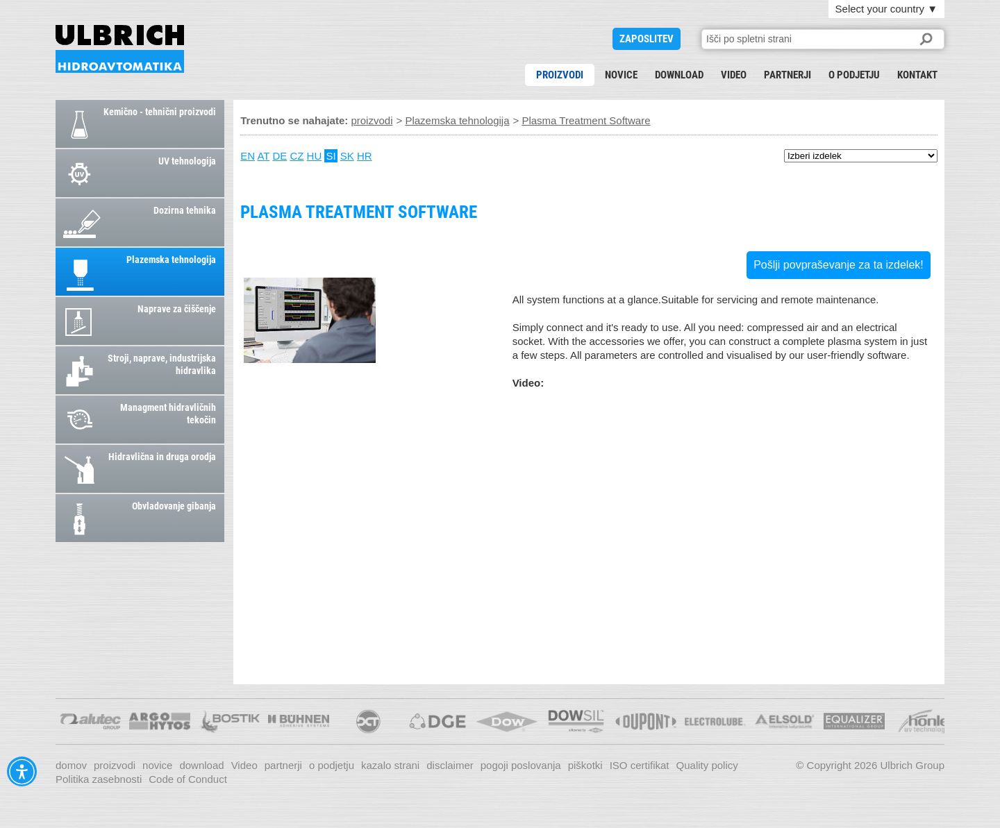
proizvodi (559, 75)
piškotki (585, 765)
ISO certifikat (639, 765)
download (679, 75)
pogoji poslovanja (521, 765)
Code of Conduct (188, 779)
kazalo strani (390, 765)
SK (347, 156)
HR (364, 156)
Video (734, 75)
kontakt (917, 75)
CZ (296, 156)
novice (621, 75)
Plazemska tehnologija (457, 120)
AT (263, 156)
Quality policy (707, 765)
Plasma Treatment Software (120, 49)
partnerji (787, 75)
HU (314, 156)
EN (247, 156)
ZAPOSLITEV (646, 39)
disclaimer (450, 765)
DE (279, 156)
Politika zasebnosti (99, 779)
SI (330, 156)
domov (71, 765)
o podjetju (854, 75)
